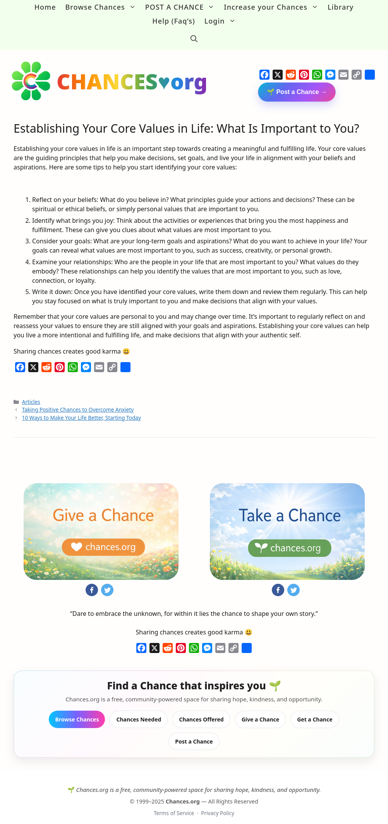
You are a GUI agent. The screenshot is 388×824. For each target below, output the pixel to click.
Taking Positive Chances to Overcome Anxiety (78, 401)
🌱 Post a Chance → (297, 83)
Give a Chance (261, 711)
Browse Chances (103, 7)
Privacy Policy (217, 805)
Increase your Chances (273, 7)
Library (341, 7)
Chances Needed (138, 711)
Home (45, 7)
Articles (31, 393)
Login (222, 21)
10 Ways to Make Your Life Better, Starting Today (81, 409)
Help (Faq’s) (173, 21)
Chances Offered (201, 711)
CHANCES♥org (132, 72)
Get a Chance (314, 711)
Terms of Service (174, 805)
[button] (194, 35)
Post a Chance (194, 733)
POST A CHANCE (182, 7)
